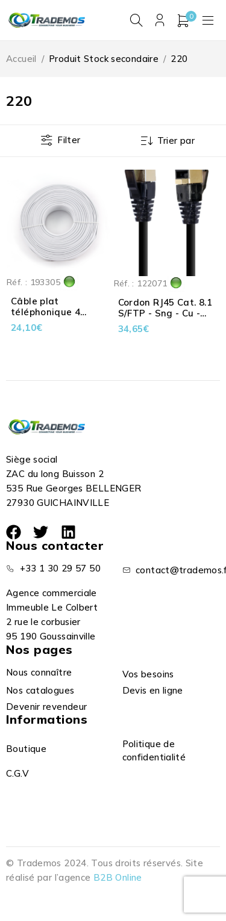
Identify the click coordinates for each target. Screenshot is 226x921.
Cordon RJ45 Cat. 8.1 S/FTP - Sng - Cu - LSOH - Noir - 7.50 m (165, 313)
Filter (68, 140)
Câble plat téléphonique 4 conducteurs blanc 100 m (53, 317)
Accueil (21, 58)
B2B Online (117, 877)
